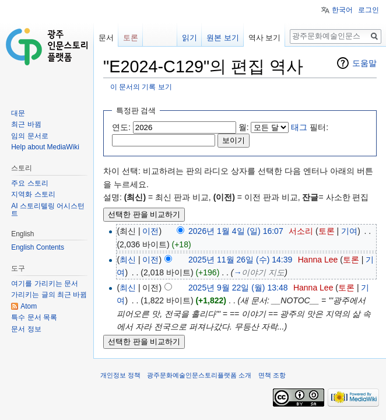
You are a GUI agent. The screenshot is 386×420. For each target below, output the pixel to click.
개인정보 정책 (120, 375)
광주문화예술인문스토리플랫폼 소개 (199, 375)
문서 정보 (26, 329)
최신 (128, 259)
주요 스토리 (29, 183)
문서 (106, 37)
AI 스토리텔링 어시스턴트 (48, 210)
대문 (18, 113)
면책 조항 (272, 375)
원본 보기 (222, 37)
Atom (28, 306)
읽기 (189, 37)
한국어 (342, 10)
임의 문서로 (29, 136)
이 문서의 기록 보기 (141, 86)
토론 (326, 231)
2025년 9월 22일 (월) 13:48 (237, 287)
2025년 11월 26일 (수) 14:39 (240, 259)
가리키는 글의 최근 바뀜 (49, 294)
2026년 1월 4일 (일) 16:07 (235, 231)
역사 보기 (264, 37)
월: (243, 127)
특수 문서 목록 (34, 317)
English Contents (37, 247)
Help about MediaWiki (45, 147)
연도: (121, 127)
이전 (150, 231)
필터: (309, 127)
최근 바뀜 (26, 124)
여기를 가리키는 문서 (44, 283)
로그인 (368, 10)
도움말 (364, 63)
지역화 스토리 (33, 194)
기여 (349, 231)
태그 (299, 127)
